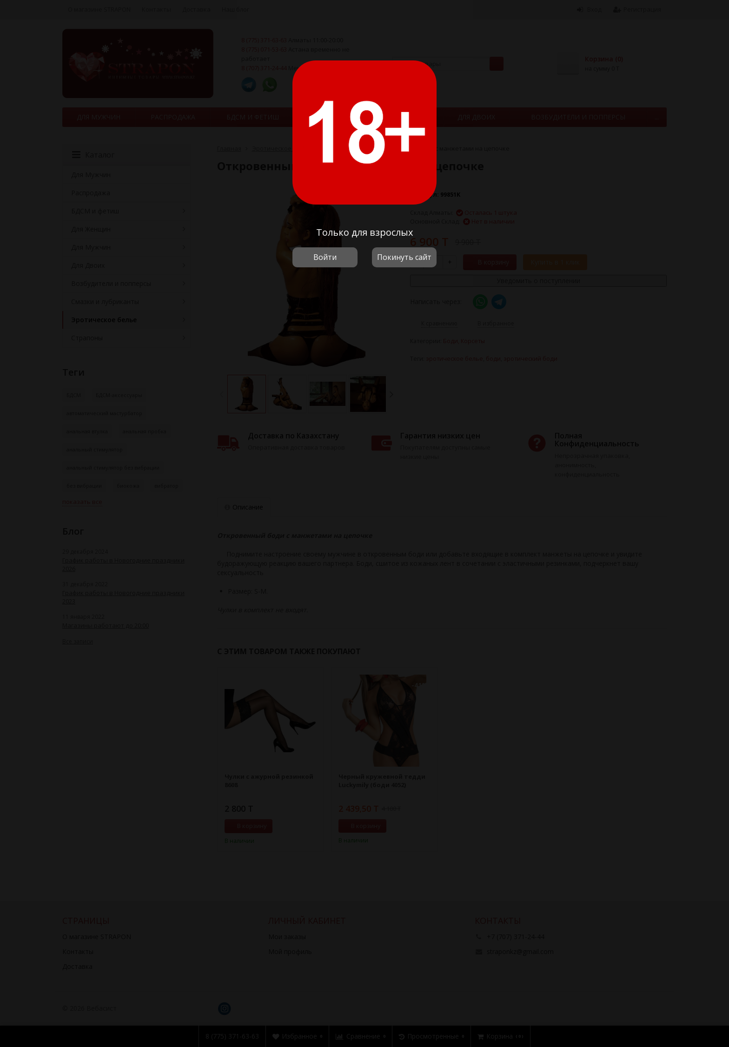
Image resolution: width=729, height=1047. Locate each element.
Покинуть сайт (404, 257)
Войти (325, 257)
